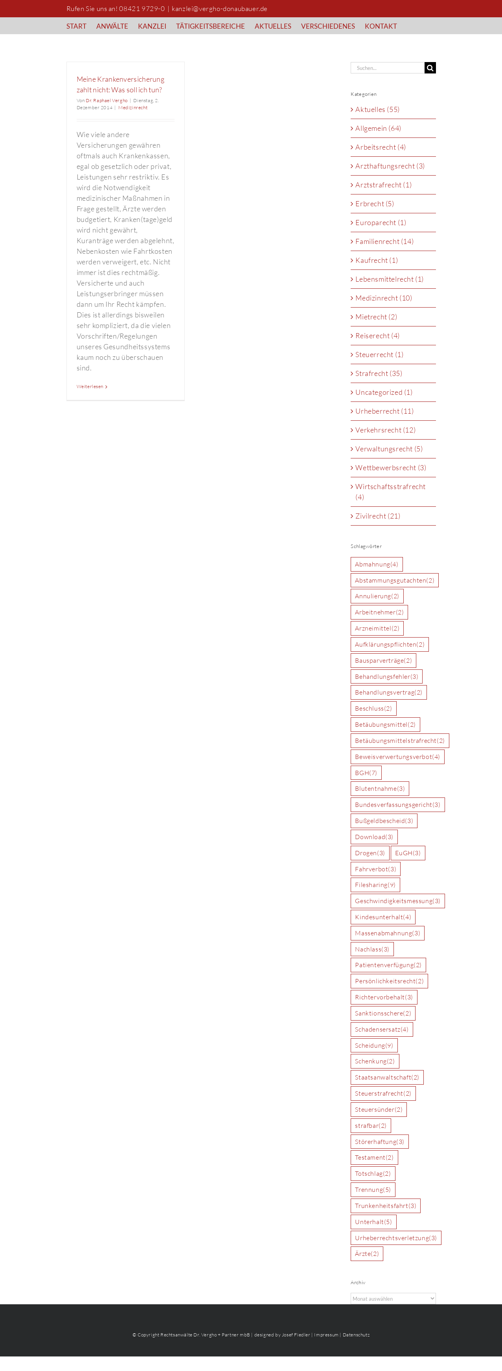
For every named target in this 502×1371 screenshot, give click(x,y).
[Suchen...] (387, 67)
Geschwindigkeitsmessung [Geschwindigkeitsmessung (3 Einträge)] (398, 901)
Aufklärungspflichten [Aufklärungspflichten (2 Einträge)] (390, 644)
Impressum (326, 1335)
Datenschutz (356, 1335)
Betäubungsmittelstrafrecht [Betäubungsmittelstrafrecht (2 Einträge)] (400, 741)
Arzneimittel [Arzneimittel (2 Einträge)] (377, 628)
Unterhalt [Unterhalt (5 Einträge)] (373, 1222)
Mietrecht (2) (376, 316)
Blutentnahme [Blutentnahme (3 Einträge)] (380, 788)
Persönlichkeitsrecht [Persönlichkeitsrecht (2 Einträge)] (389, 981)
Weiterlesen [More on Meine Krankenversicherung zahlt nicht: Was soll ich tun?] (90, 386)
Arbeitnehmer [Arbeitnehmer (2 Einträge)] (379, 612)
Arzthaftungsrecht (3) (390, 165)
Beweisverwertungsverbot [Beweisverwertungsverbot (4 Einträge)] (397, 757)
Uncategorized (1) (383, 392)
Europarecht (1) (380, 222)
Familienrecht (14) (384, 241)
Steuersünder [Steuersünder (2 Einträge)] (379, 1109)
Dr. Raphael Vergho (107, 100)
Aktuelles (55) (377, 109)
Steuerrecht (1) (379, 354)
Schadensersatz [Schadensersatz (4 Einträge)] (381, 1029)
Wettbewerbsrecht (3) (390, 467)
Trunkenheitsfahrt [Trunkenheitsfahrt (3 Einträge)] (385, 1206)
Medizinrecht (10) (383, 297)
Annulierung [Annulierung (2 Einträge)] (377, 596)
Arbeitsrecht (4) (380, 147)
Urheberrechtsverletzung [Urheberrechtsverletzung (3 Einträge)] (396, 1238)
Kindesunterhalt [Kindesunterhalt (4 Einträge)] (383, 917)
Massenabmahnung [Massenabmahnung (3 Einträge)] (387, 933)
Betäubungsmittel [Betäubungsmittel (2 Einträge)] (385, 724)
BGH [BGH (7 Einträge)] (366, 773)
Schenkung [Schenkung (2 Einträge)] (375, 1061)
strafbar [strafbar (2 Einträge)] (371, 1126)
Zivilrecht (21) (377, 515)
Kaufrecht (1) (376, 260)
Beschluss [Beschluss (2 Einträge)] (373, 708)
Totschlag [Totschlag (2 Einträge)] (373, 1173)
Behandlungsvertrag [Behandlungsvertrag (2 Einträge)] (389, 692)
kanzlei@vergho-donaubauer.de (220, 8)
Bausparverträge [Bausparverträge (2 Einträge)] (383, 660)
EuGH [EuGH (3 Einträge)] (408, 853)
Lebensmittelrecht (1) (389, 279)
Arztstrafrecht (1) (383, 184)
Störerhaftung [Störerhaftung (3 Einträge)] (380, 1142)
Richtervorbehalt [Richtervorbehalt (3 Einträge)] (384, 997)
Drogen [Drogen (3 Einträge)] (370, 853)
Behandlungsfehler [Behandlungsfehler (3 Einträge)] (386, 677)
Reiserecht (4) (377, 335)
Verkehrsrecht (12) (385, 429)
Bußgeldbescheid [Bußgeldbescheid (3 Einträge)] (384, 821)
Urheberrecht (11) (384, 411)
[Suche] (430, 67)
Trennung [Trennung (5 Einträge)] (373, 1190)
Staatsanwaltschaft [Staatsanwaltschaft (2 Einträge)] (387, 1077)
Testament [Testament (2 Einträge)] (374, 1157)
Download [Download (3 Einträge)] (374, 837)
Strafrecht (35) (378, 373)
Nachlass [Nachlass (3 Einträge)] (372, 949)
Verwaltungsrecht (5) (389, 448)
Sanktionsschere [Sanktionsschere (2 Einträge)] (383, 1013)
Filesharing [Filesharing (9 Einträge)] (375, 885)
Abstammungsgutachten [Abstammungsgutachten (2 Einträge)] (394, 580)
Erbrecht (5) (374, 203)
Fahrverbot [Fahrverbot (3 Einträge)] (375, 869)
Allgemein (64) (378, 128)
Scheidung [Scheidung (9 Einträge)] (374, 1045)
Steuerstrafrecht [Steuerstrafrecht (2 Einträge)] (383, 1093)
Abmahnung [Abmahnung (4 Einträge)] (376, 564)
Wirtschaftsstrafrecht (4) (390, 491)
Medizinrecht (132, 107)
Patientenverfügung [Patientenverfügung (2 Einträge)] (388, 965)
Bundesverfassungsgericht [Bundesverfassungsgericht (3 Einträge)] (397, 805)
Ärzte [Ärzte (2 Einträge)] (367, 1254)
